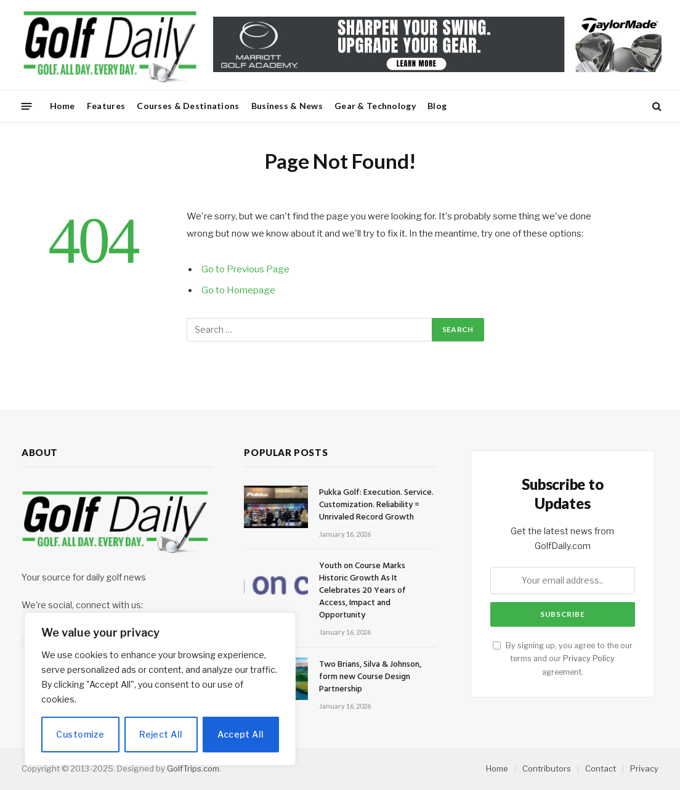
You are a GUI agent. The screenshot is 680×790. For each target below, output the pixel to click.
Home (62, 105)
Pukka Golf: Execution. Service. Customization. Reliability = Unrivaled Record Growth (376, 505)
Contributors (546, 768)
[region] (160, 689)
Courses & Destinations (188, 105)
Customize (80, 734)
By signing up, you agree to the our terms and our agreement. (563, 659)
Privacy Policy (589, 658)
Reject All (160, 734)
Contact (600, 768)
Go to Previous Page (245, 269)
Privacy (644, 768)
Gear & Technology (375, 105)
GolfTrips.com (193, 768)
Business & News (287, 105)
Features (106, 105)
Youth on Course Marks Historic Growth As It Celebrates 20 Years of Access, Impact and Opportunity (362, 591)
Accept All (240, 734)
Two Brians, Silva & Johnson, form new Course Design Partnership (370, 677)
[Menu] (27, 106)
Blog (437, 105)
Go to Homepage (238, 290)
